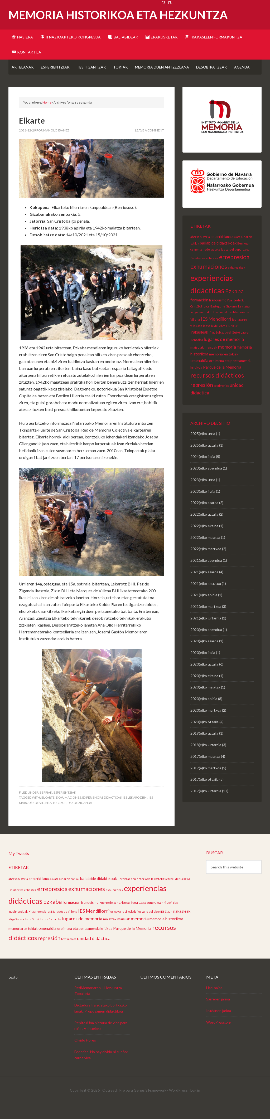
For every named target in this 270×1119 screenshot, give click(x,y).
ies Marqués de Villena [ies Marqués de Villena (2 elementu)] (62, 926)
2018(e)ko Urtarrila (205, 760)
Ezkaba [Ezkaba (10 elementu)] (234, 306)
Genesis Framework (150, 1105)
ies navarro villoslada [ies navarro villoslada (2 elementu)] (123, 926)
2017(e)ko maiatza (205, 771)
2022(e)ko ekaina (204, 541)
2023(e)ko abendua (206, 483)
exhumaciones (68, 812)
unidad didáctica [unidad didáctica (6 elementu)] (93, 953)
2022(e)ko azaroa (204, 517)
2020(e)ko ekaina (204, 690)
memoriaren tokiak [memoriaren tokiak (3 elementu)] (223, 369)
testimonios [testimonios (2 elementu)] (221, 400)
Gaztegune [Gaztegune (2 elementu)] (217, 321)
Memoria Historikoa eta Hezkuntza (118, 15)
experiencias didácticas (102, 812)
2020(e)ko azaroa (204, 656)
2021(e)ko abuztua (205, 598)
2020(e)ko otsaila (204, 737)
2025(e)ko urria (202, 448)
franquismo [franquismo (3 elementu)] (217, 315)
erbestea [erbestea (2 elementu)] (212, 273)
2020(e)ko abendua (206, 644)
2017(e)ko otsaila (204, 794)
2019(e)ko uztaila (204, 748)
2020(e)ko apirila (203, 713)
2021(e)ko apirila (203, 610)
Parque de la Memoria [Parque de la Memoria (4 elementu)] (222, 382)
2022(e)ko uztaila (204, 529)
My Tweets (18, 868)
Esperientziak (65, 807)
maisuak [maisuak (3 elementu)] (211, 362)
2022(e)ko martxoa (205, 563)
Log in (195, 1105)
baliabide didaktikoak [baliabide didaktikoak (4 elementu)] (218, 258)
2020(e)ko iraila (202, 667)
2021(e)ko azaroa (204, 587)
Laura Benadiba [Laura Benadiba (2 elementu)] (50, 934)
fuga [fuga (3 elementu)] (206, 321)
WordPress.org (218, 1037)
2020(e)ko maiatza (205, 702)
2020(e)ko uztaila (204, 679)
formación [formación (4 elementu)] (199, 314)
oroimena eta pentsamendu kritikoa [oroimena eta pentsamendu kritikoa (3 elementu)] (84, 943)
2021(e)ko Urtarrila (205, 633)
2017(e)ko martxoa (205, 783)
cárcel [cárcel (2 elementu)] (230, 264)
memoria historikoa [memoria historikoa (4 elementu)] (166, 933)
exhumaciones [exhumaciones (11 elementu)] (208, 281)
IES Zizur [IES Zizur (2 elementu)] (232, 341)
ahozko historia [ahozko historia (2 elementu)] (200, 251)
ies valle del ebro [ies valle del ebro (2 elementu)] (214, 341)
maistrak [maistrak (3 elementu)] (197, 362)
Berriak (46, 807)
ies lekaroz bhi (135, 812)
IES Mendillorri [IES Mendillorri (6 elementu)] (216, 334)
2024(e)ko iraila (202, 471)
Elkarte (32, 135)
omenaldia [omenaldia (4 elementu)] (199, 375)
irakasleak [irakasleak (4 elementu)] (199, 347)
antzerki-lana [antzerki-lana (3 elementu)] (221, 252)
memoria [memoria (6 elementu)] (227, 362)
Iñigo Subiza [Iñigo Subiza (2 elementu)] (216, 347)
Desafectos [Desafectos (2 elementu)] (197, 273)
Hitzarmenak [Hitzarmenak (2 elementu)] (219, 327)
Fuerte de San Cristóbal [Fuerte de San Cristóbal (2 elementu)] (115, 917)
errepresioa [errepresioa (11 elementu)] (234, 272)
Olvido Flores (85, 1055)
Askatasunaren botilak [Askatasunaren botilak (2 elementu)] (64, 894)
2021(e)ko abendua (206, 575)
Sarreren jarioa (218, 1014)
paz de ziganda (80, 818)
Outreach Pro (113, 1105)
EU (170, 3)
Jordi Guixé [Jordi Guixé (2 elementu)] (232, 347)
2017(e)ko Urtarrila (205, 806)
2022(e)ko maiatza (205, 552)
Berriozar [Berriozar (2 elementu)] (243, 258)
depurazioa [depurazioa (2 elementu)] (242, 264)
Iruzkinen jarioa (218, 1025)
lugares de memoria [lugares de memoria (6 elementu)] (224, 354)
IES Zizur (59, 818)
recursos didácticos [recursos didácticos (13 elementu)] (217, 390)
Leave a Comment (149, 145)
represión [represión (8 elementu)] (201, 400)
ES (163, 3)
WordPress (178, 1105)
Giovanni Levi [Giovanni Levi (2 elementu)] (235, 321)
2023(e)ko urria (202, 494)
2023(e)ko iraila (202, 506)
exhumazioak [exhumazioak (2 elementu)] (236, 282)
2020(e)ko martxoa (205, 725)
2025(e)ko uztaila (204, 460)
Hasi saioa (214, 1002)
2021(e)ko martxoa (205, 621)
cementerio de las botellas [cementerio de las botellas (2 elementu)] (207, 264)
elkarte (48, 812)
